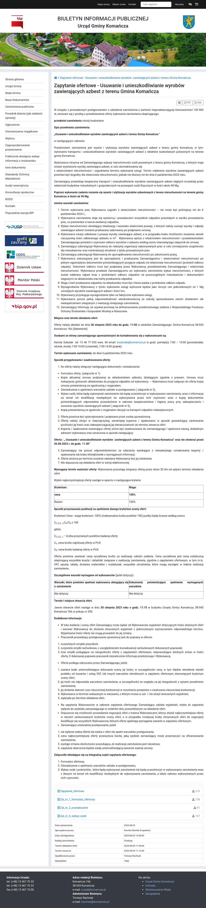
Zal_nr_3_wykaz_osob (72, 816)
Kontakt (132, 4)
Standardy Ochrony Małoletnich (17, 176)
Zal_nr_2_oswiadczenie (73, 807)
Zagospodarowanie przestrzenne (17, 147)
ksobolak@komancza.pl (131, 342)
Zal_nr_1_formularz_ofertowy (76, 799)
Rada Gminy (13, 93)
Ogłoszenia (12, 124)
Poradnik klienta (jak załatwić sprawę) (23, 116)
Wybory (10, 138)
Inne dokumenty (15, 167)
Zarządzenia (152, 893)
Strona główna (14, 79)
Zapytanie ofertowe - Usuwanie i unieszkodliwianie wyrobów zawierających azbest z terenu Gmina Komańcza (125, 77)
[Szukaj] (156, 4)
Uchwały (150, 885)
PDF (187, 102)
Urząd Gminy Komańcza (159, 881)
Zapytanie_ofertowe (71, 791)
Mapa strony (104, 4)
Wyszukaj (179, 4)
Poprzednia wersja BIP (19, 213)
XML (198, 102)
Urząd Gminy (13, 86)
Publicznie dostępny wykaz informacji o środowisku (22, 158)
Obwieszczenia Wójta (158, 889)
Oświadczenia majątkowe (21, 131)
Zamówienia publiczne (19, 106)
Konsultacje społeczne (19, 192)
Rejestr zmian (119, 4)
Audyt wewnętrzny (17, 185)
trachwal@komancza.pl (95, 901)
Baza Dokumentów (17, 100)
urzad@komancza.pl (93, 889)
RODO (9, 199)
